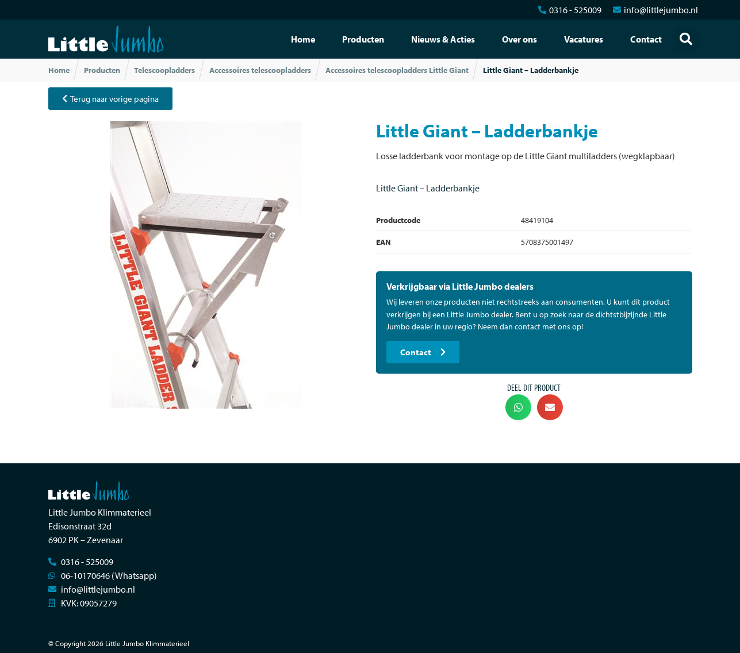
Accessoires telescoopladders (260, 70)
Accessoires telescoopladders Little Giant (397, 70)
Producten (363, 39)
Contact (646, 39)
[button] (685, 39)
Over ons (519, 39)
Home (303, 39)
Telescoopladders (164, 70)
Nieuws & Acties (443, 39)
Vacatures (583, 39)
